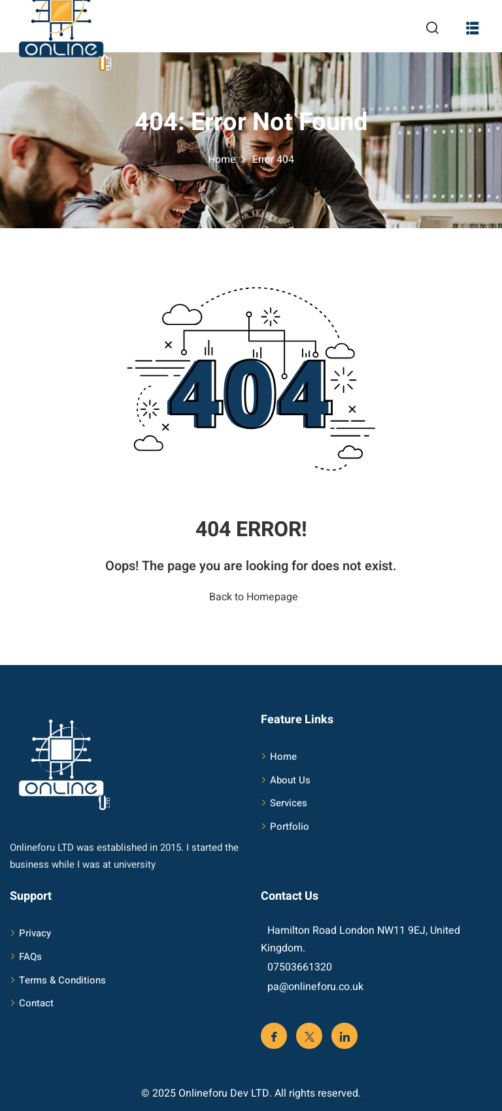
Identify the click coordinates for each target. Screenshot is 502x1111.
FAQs (30, 956)
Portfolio (289, 826)
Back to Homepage (251, 597)
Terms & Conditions (62, 980)
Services (288, 803)
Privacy (35, 933)
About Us (290, 780)
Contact (36, 1003)
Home (222, 159)
